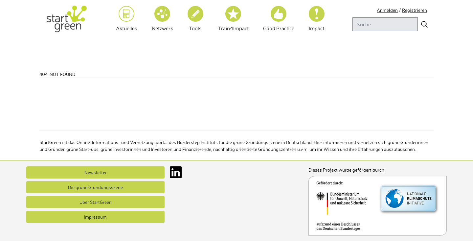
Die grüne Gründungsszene (95, 187)
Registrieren (414, 10)
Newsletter (95, 172)
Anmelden (387, 10)
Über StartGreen (95, 202)
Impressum (95, 217)
